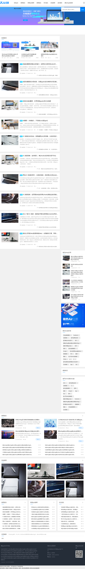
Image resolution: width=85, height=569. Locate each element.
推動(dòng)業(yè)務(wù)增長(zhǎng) (72, 343)
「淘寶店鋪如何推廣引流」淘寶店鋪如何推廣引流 (69, 516)
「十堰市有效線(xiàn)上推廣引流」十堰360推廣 (69, 514)
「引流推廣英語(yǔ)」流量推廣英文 (68, 523)
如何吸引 (57, 168)
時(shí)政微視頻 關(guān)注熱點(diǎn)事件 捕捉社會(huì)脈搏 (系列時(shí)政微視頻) (39, 431)
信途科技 (12, 562)
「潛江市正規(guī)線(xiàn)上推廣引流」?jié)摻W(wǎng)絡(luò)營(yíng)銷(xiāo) (69, 519)
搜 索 (82, 9)
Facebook (76, 335)
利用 (65, 348)
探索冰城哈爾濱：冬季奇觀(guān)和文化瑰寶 (37, 101)
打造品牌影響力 (67, 335)
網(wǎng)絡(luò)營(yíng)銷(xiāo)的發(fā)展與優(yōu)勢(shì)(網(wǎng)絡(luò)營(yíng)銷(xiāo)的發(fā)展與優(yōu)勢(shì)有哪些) (18, 447)
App (72, 364)
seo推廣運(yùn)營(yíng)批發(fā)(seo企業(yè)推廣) (40, 528)
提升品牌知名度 (75, 337)
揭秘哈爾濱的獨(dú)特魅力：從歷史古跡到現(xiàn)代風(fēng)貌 (42, 64)
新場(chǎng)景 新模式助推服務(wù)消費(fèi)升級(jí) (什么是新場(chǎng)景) (36, 419)
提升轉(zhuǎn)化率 (68, 340)
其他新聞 (53, 3)
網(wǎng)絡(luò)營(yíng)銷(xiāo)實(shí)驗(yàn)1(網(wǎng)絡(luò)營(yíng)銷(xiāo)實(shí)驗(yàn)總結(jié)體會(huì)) (60, 447)
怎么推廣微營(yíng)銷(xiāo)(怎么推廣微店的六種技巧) (40, 509)
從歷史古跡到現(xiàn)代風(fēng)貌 (46, 75)
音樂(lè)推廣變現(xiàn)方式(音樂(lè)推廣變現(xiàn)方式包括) (40, 523)
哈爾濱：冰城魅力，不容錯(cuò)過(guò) (35, 120)
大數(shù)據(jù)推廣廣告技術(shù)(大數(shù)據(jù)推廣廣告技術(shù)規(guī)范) (40, 514)
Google (65, 351)
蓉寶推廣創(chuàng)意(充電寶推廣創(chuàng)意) (40, 526)
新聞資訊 (23, 3)
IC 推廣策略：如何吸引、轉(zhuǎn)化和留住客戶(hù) (39, 155)
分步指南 (66, 364)
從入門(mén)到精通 (74, 356)
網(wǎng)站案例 (69, 3)
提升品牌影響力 (73, 348)
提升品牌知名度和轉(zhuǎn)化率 (71, 361)
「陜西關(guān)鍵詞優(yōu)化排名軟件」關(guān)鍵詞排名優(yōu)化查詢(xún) (69, 526)
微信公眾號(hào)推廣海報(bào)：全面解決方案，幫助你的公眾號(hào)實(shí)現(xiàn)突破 (12, 528)
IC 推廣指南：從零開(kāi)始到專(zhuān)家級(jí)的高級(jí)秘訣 (42, 194)
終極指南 (66, 353)
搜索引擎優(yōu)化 (68, 346)
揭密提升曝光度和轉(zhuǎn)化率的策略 (47, 227)
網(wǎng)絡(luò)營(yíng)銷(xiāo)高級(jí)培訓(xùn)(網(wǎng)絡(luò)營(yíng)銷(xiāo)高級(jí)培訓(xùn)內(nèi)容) (60, 445)
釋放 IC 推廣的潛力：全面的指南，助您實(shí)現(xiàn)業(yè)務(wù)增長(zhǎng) (12, 521)
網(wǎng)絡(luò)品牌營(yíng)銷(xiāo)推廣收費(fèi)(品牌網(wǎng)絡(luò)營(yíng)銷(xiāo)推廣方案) (40, 516)
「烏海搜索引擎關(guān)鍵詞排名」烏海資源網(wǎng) (69, 507)
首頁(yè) (16, 3)
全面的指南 (43, 188)
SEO (77, 340)
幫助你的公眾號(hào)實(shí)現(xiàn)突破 (48, 246)
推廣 (77, 353)
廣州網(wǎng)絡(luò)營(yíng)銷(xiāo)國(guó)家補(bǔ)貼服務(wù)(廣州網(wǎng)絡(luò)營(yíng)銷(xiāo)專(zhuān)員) (18, 449)
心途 (2, 538)
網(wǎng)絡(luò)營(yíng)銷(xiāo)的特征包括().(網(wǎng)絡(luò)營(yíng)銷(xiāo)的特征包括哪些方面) (60, 454)
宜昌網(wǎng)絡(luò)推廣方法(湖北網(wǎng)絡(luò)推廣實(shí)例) (40, 512)
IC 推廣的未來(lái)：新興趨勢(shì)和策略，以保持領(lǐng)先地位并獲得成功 (12, 516)
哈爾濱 (46, 130)
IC (49, 149)
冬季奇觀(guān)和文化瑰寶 (53, 114)
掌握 (65, 356)
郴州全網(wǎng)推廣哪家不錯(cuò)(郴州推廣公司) (40, 519)
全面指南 (66, 337)
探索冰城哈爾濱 (42, 114)
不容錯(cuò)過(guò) (53, 130)
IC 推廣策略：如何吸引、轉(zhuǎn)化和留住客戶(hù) (12, 519)
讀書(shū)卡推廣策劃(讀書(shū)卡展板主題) (40, 521)
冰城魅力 (41, 130)
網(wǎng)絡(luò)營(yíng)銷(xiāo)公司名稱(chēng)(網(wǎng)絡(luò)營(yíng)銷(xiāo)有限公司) (60, 452)
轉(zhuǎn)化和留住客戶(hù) (47, 168)
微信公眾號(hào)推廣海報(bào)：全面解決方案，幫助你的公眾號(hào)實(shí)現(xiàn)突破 (51, 233)
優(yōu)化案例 (17, 8)
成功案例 (60, 3)
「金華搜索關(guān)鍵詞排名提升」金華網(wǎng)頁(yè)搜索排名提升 (69, 512)
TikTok (65, 359)
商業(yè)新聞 (31, 3)
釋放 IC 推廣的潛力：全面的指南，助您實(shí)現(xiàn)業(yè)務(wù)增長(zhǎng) (47, 175)
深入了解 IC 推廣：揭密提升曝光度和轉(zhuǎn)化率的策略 (41, 214)
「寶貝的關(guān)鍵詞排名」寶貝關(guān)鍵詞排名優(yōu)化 (69, 509)
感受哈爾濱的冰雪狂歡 (44, 95)
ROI (72, 353)
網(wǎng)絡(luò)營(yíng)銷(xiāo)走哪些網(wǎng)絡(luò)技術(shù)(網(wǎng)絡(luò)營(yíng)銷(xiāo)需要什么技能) (18, 454)
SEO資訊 (46, 3)
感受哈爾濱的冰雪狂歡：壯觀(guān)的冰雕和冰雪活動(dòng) (42, 81)
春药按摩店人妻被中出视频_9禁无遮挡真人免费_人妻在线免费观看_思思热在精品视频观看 (19, 568)
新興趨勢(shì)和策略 (43, 149)
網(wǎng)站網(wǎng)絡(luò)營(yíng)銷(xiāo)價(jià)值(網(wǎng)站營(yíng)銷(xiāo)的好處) (18, 445)
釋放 (49, 188)
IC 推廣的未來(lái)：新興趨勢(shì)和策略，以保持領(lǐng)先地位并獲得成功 (46, 136)
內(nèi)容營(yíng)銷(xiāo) (76, 351)
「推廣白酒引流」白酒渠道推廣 (67, 521)
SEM (76, 346)
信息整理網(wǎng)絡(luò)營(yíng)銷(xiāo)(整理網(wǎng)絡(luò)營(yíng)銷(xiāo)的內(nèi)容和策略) (60, 449)
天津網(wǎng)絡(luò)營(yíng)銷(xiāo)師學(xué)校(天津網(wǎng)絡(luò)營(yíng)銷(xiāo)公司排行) (18, 452)
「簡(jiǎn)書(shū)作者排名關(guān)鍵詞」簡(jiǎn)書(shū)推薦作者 (69, 528)
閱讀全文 (38, 427)
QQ (77, 364)
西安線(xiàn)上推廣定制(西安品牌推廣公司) (40, 507)
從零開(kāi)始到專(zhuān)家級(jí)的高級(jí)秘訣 (49, 207)
